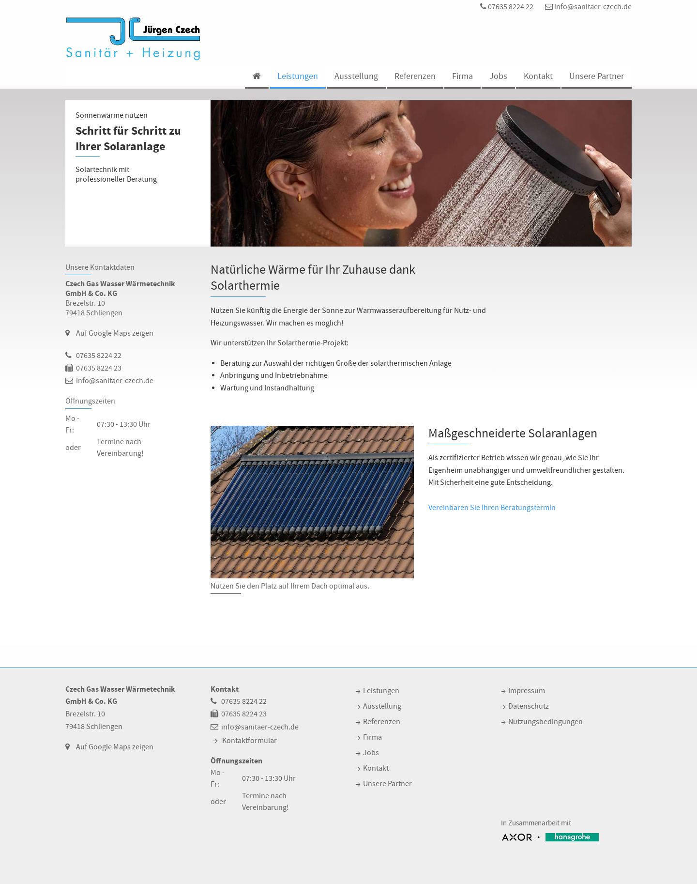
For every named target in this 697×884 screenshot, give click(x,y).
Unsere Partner (596, 76)
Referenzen (415, 76)
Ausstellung (356, 76)
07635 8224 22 (506, 7)
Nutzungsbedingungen (545, 722)
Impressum (526, 691)
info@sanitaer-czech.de (588, 7)
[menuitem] (256, 77)
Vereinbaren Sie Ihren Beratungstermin (492, 507)
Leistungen (297, 76)
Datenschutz (528, 706)
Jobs (498, 76)
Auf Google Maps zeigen (114, 333)
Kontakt (538, 76)
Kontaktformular (249, 740)
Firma (462, 76)
